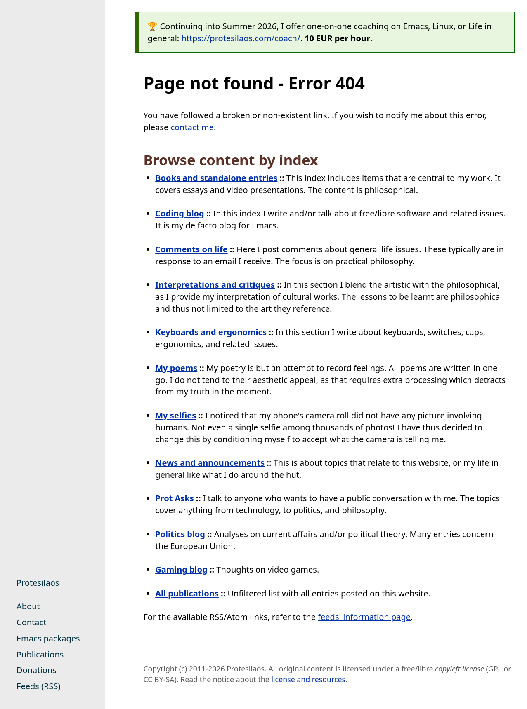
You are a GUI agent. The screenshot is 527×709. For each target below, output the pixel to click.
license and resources (308, 679)
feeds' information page (364, 616)
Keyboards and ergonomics (211, 332)
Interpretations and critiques (215, 284)
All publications (187, 593)
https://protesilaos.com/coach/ (240, 38)
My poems (176, 367)
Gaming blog (181, 569)
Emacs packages (48, 638)
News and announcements (210, 462)
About (28, 606)
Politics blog (180, 534)
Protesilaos (38, 582)
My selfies (175, 415)
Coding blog (179, 213)
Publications (40, 654)
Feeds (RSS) (38, 686)
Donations (37, 670)
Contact (31, 622)
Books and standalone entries (216, 177)
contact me (192, 127)
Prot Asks (174, 498)
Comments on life (191, 249)
